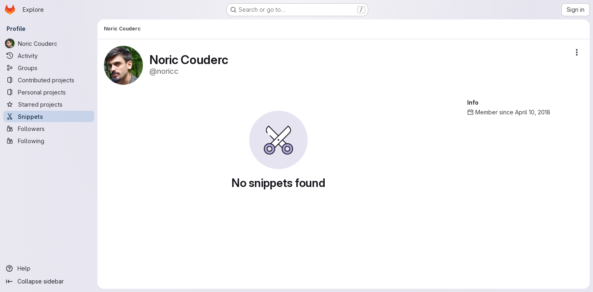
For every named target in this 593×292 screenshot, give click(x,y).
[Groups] (48, 67)
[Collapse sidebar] (48, 281)
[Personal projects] (48, 92)
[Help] (48, 268)
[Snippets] (48, 116)
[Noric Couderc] (48, 43)
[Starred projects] (48, 104)
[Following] (48, 140)
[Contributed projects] (48, 80)
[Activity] (48, 55)
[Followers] (48, 128)
